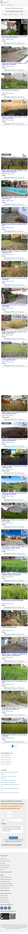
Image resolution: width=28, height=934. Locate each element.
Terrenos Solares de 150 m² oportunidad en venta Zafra (14, 681)
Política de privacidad (5, 865)
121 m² (7, 658)
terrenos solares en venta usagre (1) (8, 782)
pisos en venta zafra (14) (6, 759)
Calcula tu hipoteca (4, 900)
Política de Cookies (4, 867)
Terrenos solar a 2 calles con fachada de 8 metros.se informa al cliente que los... (14, 655)
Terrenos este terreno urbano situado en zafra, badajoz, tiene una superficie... (14, 63)
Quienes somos (3, 858)
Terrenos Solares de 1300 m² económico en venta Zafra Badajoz (14, 278)
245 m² (7, 335)
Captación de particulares (5, 877)
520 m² (7, 40)
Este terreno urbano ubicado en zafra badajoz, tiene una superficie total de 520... (14, 37)
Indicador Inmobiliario (5, 902)
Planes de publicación (5, 888)
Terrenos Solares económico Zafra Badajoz (12, 600)
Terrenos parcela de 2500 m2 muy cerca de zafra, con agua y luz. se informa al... (14, 493)
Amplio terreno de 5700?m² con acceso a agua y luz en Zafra (14, 735)
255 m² (7, 416)
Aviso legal (2, 863)
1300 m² (8, 282)
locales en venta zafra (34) (6, 761)
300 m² (7, 577)
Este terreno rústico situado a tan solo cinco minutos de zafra (14, 198)
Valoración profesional (5, 881)
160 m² (7, 93)
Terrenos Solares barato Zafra (9, 627)
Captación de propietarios (5, 879)
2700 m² (8, 362)
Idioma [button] (2, 869)
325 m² (7, 523)
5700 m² (8, 738)
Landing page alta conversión (6, 885)
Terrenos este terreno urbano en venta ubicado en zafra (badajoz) (14, 305)
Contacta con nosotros (5, 861)
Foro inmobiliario (4, 897)
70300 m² (8, 174)
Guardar (14, 43)
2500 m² (8, 496)
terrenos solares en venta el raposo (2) (8, 780)
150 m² (7, 308)
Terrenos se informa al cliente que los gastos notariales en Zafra (14, 252)
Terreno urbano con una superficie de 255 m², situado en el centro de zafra (14, 413)
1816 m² (8, 120)
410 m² (7, 470)
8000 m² (8, 201)
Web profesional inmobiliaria (6, 883)
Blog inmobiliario (4, 895)
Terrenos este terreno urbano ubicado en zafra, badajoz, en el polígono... (14, 117)
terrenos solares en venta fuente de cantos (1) (10, 792)
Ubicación (21, 43)
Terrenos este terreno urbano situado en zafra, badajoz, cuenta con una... (14, 332)
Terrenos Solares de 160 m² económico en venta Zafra (14, 225)
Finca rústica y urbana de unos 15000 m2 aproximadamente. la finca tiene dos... (14, 547)
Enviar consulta (13, 837)
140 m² (7, 255)
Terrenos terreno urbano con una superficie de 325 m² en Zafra (14, 520)
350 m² (7, 631)
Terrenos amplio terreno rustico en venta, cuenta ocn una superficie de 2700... (14, 359)
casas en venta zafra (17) (6, 755)
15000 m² (8, 550)
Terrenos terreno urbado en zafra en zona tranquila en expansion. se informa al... (14, 574)
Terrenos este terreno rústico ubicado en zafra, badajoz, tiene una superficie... (14, 171)
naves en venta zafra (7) (5, 764)
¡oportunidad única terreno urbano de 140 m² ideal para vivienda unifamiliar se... (14, 708)
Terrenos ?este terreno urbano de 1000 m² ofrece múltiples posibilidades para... (14, 440)
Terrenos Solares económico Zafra (10, 90)
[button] (9, 5)
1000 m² (8, 67)
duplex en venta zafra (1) (6, 757)
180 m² (7, 604)
